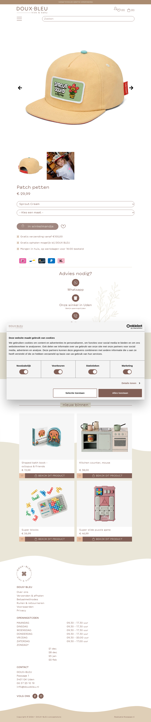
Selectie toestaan (74, 393)
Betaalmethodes (27, 599)
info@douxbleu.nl (28, 686)
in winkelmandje (38, 226)
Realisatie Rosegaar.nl (124, 717)
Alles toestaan (120, 393)
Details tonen (129, 383)
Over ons (22, 592)
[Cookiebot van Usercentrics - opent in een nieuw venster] (128, 326)
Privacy (21, 610)
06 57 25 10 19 (25, 683)
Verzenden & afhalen (30, 595)
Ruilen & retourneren (30, 603)
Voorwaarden (25, 606)
